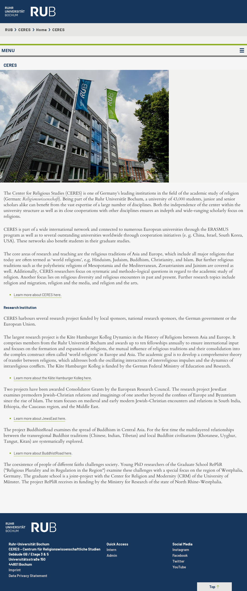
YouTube (179, 567)
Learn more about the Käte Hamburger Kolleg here (52, 378)
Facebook (180, 555)
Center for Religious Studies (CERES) (47, 193)
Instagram (180, 549)
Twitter (178, 561)
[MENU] (242, 50)
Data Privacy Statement (28, 575)
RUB (9, 29)
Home (41, 29)
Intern (111, 549)
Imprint (15, 570)
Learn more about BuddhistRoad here (42, 453)
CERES (24, 29)
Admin (112, 555)
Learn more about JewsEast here (39, 418)
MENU (8, 50)
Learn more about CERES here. (38, 294)
